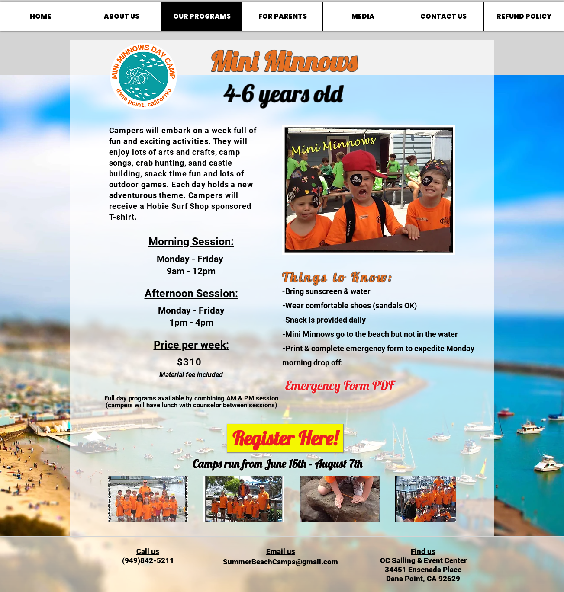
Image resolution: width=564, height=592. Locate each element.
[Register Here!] (285, 438)
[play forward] (445, 499)
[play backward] (118, 499)
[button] (148, 499)
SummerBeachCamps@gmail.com (280, 561)
